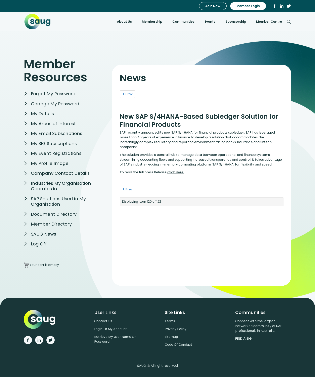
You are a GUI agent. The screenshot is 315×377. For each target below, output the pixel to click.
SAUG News (43, 234)
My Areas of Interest (53, 124)
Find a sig (243, 339)
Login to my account (110, 329)
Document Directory (54, 214)
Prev (128, 94)
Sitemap (171, 337)
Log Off (39, 244)
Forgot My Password (53, 94)
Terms (170, 321)
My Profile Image (50, 164)
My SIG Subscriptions (54, 144)
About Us (124, 21)
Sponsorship (235, 21)
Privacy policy (175, 329)
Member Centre (269, 21)
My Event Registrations (56, 154)
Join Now (212, 6)
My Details (42, 114)
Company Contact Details (60, 174)
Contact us (103, 321)
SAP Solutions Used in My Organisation (58, 202)
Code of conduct (178, 345)
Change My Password (55, 104)
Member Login (248, 6)
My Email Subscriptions (56, 134)
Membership (152, 21)
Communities (183, 21)
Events (210, 21)
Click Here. (176, 172)
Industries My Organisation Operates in (61, 186)
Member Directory (51, 224)
